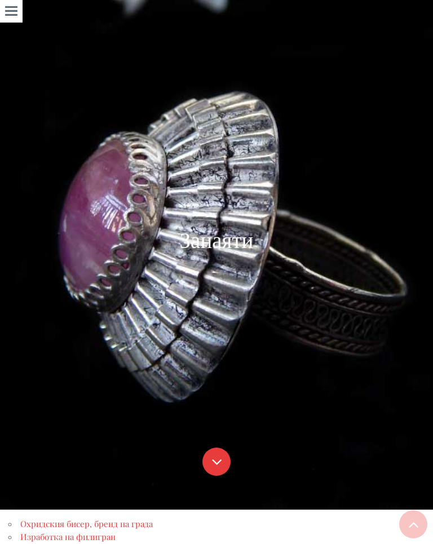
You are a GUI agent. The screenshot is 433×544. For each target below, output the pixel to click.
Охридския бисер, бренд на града (86, 523)
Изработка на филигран (68, 536)
